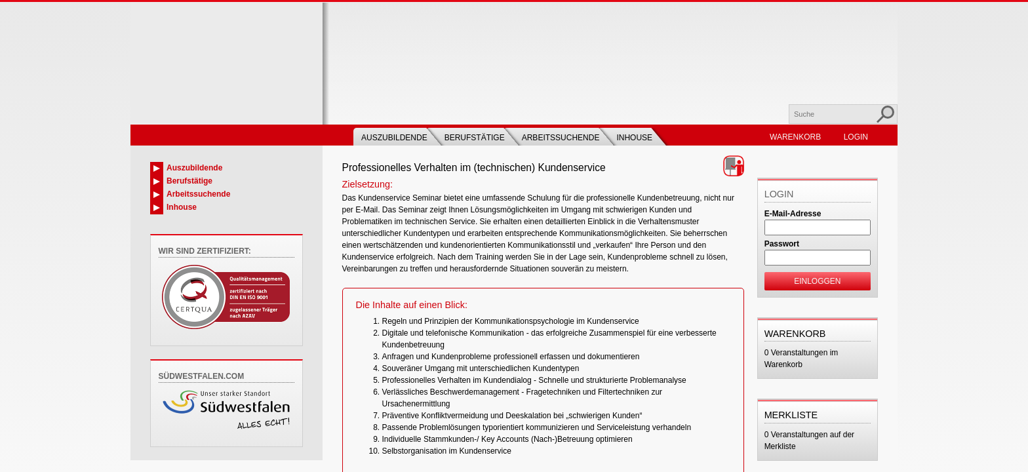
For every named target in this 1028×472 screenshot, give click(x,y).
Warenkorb (795, 137)
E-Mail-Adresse (792, 213)
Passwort (781, 243)
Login (856, 137)
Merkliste (791, 415)
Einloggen (817, 281)
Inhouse (634, 137)
